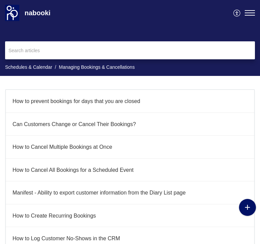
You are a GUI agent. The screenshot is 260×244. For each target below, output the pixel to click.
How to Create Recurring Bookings (54, 216)
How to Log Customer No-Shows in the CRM (66, 238)
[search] (130, 50)
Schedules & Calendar (28, 67)
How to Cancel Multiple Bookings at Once (62, 147)
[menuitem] (237, 13)
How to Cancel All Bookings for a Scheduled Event (73, 170)
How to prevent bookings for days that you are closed (76, 101)
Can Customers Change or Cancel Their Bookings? (74, 124)
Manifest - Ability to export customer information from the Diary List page (99, 193)
